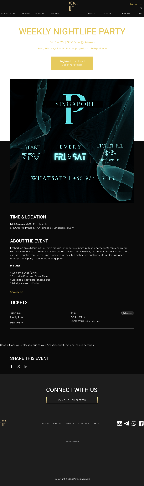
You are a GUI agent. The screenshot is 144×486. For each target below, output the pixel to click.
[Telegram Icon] (127, 423)
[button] (141, 3)
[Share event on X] (18, 366)
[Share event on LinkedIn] (26, 366)
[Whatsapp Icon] (134, 423)
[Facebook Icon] (141, 423)
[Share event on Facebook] (11, 366)
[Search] (141, 8)
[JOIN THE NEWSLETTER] (72, 400)
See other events (72, 64)
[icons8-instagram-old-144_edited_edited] (119, 423)
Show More (16, 292)
